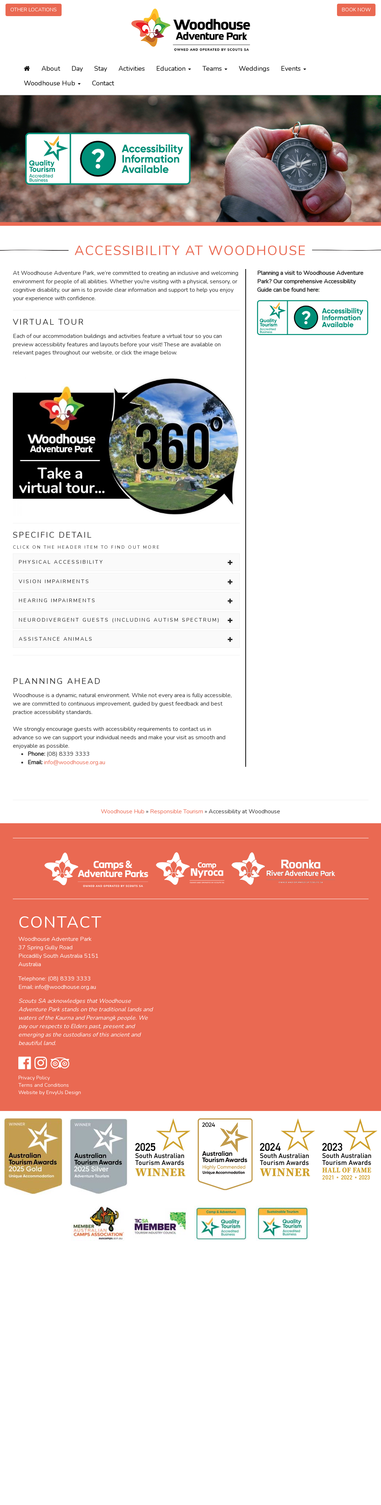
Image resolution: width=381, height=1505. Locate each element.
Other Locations (33, 9)
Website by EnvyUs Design (49, 1092)
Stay (100, 68)
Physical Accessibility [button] (126, 562)
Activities (131, 68)
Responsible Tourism (177, 811)
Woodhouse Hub (122, 811)
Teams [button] (214, 68)
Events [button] (293, 68)
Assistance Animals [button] (126, 639)
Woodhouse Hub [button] (52, 83)
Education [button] (173, 68)
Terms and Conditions (43, 1085)
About (50, 68)
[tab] (126, 562)
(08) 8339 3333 (69, 979)
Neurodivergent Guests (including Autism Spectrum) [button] (126, 620)
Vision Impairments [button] (126, 581)
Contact (103, 83)
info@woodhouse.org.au (74, 762)
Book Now (356, 9)
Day (77, 68)
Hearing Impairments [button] (126, 600)
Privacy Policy (34, 1077)
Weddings (254, 68)
